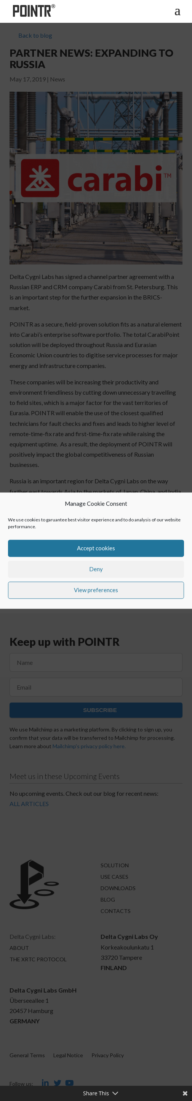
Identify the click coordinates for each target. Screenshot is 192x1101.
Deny (96, 569)
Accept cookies (96, 548)
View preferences (96, 590)
